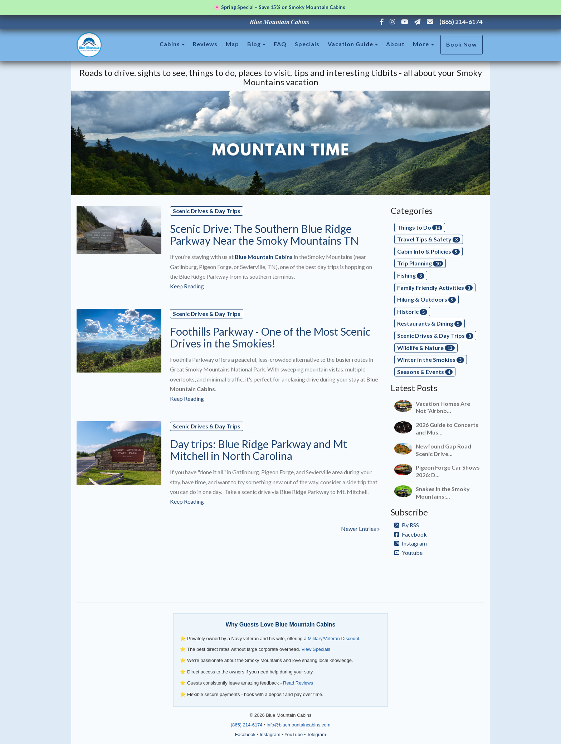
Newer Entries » (360, 528)
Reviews (205, 43)
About (395, 43)
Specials (307, 43)
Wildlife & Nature (426, 347)
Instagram (410, 543)
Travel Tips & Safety (428, 239)
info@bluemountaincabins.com (298, 725)
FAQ (280, 43)
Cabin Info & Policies (428, 251)
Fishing (410, 275)
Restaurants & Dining (429, 323)
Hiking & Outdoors (426, 299)
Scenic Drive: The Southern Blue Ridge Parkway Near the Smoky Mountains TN (264, 234)
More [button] (423, 43)
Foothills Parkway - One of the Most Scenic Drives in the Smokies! (270, 337)
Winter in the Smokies (430, 359)
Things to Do (419, 227)
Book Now (461, 44)
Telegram (316, 734)
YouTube (293, 734)
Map (232, 43)
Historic (412, 311)
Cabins (170, 43)
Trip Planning (420, 263)
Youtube (408, 552)
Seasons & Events (425, 371)
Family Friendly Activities (435, 287)
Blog (254, 43)
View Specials (315, 649)
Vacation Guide (350, 43)
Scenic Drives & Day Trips (206, 210)
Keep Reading (187, 286)
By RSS (406, 525)
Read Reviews (298, 683)
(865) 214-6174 (461, 21)
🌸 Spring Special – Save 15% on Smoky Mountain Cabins (279, 7)
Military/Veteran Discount (333, 638)
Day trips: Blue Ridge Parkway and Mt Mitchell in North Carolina (258, 449)
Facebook (410, 534)
